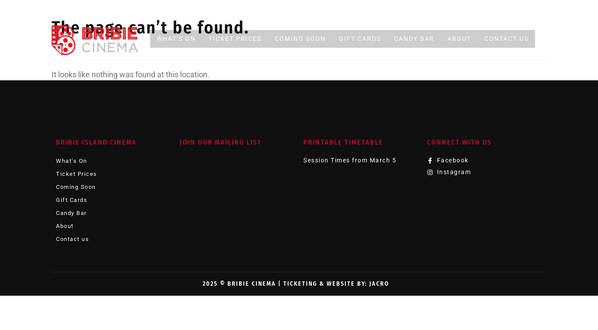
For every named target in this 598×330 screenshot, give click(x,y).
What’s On (176, 38)
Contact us (506, 38)
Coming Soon (300, 38)
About (459, 38)
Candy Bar (414, 38)
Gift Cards (360, 38)
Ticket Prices (235, 38)
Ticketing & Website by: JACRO (336, 283)
